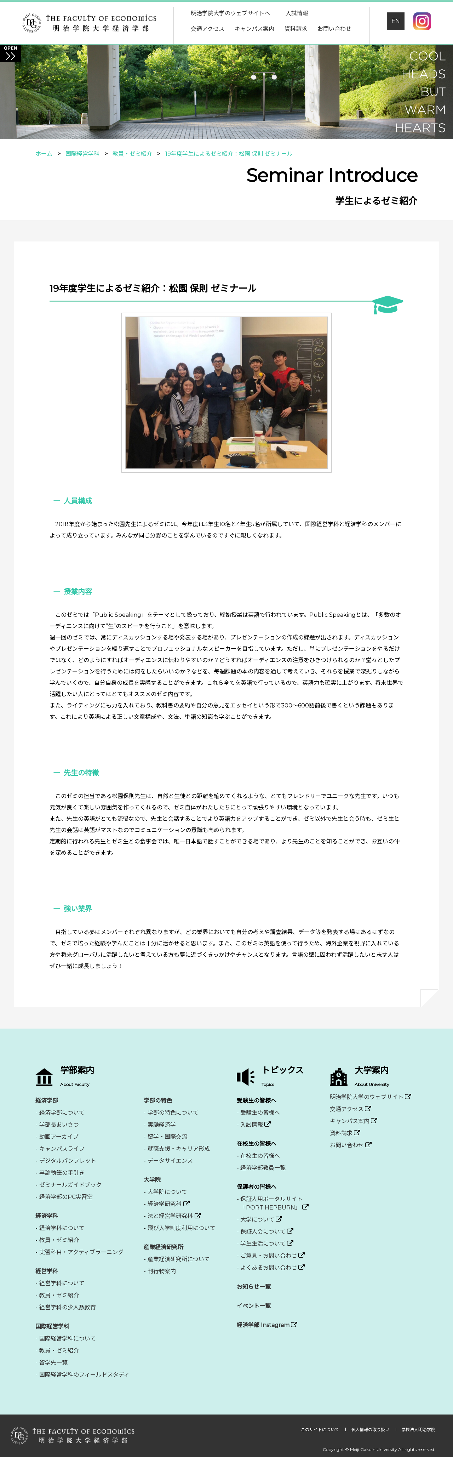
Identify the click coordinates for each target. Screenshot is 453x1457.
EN (395, 21)
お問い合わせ (334, 28)
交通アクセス (207, 28)
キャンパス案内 (254, 28)
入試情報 (297, 13)
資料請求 (296, 28)
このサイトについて (320, 1429)
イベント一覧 (254, 1306)
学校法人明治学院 (418, 1429)
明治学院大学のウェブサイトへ (230, 13)
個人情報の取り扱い (370, 1429)
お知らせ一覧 (254, 1287)
